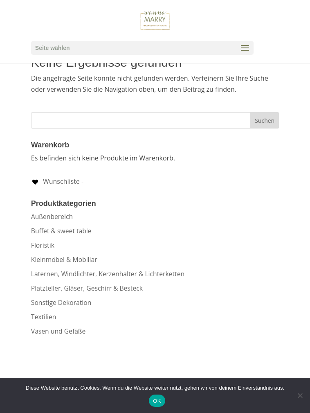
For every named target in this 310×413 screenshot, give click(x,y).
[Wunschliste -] (57, 181)
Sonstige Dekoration (61, 302)
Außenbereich (52, 216)
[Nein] (300, 395)
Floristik (42, 245)
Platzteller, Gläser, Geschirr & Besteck (87, 288)
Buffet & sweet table (61, 230)
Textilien (43, 316)
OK (157, 401)
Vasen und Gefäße (58, 331)
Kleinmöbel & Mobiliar (64, 259)
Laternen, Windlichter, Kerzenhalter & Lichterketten (107, 273)
